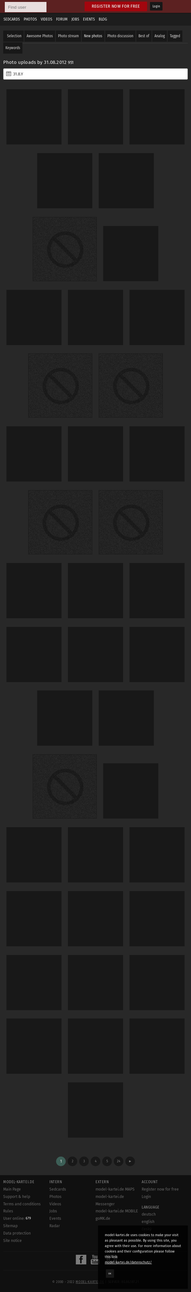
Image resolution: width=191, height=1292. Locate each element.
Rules (8, 1211)
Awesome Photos (40, 36)
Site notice (12, 1240)
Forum (62, 19)
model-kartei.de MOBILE (117, 1211)
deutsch (149, 1214)
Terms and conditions (22, 1204)
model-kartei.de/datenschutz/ (128, 1262)
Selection (14, 36)
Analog (159, 36)
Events (89, 19)
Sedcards (12, 19)
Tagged (175, 36)
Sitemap (10, 1226)
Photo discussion (120, 36)
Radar (54, 1226)
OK (110, 1273)
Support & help (16, 1196)
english (148, 1221)
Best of (143, 36)
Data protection (17, 1233)
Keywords (12, 48)
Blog (103, 19)
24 (118, 1161)
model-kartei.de (90, 1282)
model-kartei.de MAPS (115, 1189)
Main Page (12, 1189)
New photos (93, 36)
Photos (30, 19)
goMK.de (103, 1218)
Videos (46, 19)
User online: (17, 1218)
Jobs (75, 19)
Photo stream (68, 36)
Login (156, 6)
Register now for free (116, 6)
